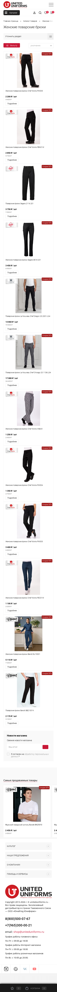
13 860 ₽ (28, 323)
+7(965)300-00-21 (18, 925)
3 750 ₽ (28, 210)
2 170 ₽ (28, 717)
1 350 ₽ (28, 492)
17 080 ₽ (28, 379)
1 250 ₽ (28, 436)
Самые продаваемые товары (20, 780)
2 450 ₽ (27, 832)
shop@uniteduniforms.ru (28, 932)
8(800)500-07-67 (17, 919)
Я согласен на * (30, 755)
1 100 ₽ (28, 605)
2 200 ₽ (28, 98)
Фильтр (11, 45)
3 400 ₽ (28, 548)
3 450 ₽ (28, 267)
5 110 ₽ (28, 661)
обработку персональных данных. (30, 755)
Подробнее (12, 104)
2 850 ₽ (28, 154)
